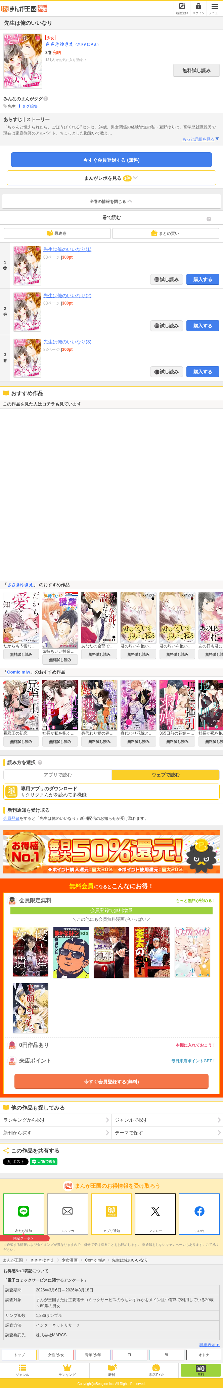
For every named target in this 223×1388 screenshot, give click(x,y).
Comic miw (18, 672)
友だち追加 (24, 1231)
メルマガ (67, 1231)
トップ (19, 1355)
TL (130, 1355)
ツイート (12, 1161)
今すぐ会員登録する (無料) (111, 160)
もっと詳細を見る (201, 139)
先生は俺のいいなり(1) (67, 249)
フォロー (155, 1231)
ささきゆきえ (72, 44)
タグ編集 (30, 106)
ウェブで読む (165, 775)
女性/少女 (56, 1355)
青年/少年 (93, 1355)
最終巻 (56, 233)
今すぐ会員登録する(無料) (111, 1081)
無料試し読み (196, 70)
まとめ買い (165, 233)
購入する (202, 279)
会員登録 (11, 818)
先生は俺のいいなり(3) (67, 341)
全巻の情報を (111, 201)
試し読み (169, 279)
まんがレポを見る (111, 177)
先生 (12, 106)
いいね (199, 1231)
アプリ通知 (111, 1231)
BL (167, 1355)
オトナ (204, 1355)
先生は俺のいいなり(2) (67, 295)
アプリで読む (58, 775)
